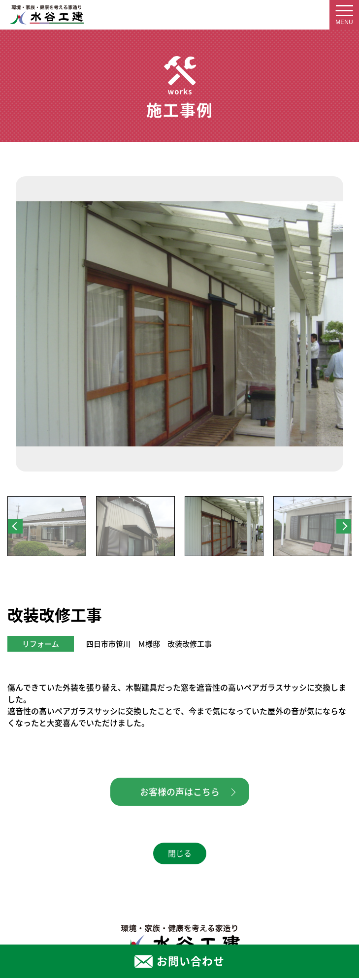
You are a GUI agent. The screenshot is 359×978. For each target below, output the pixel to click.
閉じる (180, 853)
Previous (15, 526)
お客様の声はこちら (180, 791)
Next (343, 526)
